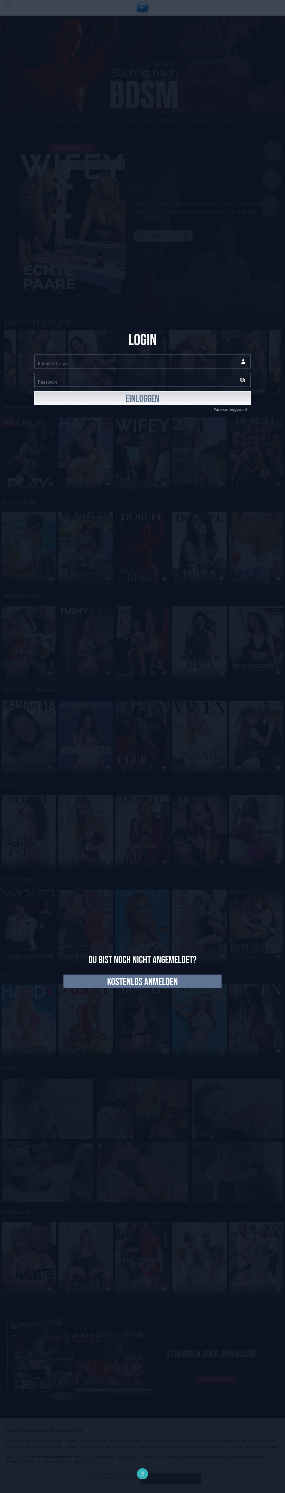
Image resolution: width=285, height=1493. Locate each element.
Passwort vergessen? (230, 409)
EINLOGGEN (142, 399)
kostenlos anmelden (142, 982)
